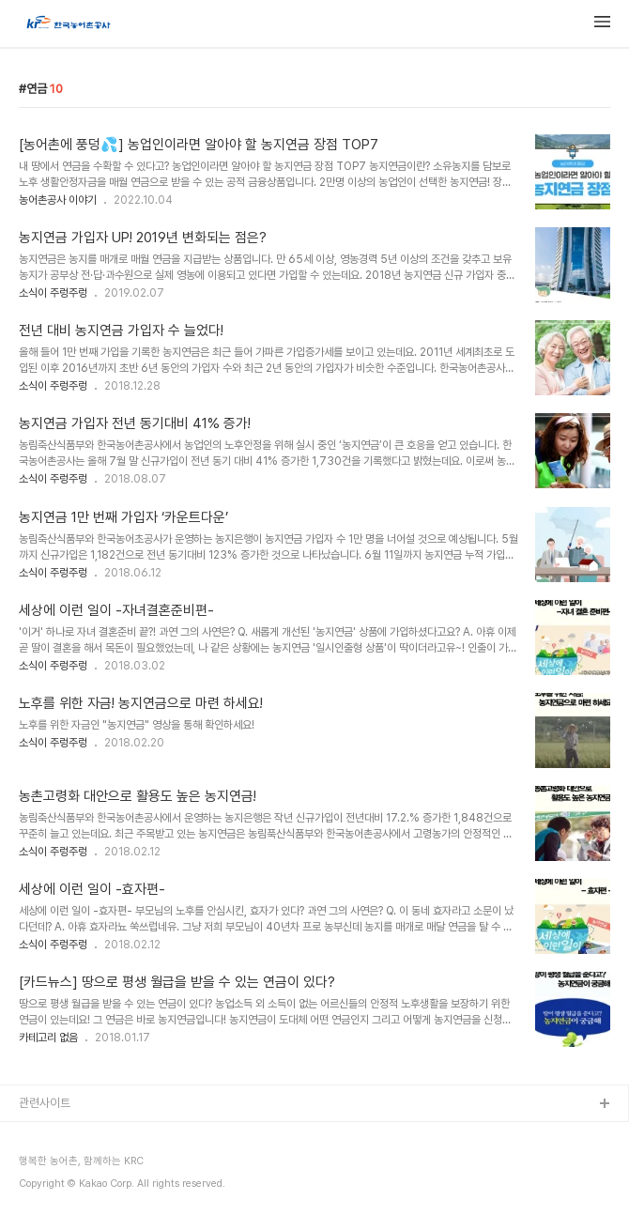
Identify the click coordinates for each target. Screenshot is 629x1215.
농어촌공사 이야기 (58, 200)
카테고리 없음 (48, 1037)
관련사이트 (44, 1103)
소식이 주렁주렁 (53, 293)
